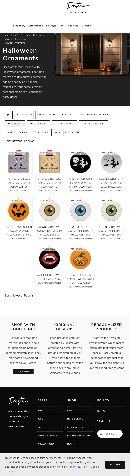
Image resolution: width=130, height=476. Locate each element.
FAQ (39, 427)
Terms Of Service (47, 435)
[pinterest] (104, 411)
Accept (115, 464)
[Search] (101, 434)
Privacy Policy (46, 444)
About (41, 410)
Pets (70, 410)
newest (17, 141)
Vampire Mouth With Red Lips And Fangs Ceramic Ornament (49, 279)
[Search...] (110, 434)
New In (71, 444)
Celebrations (75, 427)
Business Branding (78, 435)
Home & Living (75, 419)
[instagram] (98, 411)
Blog (40, 419)
